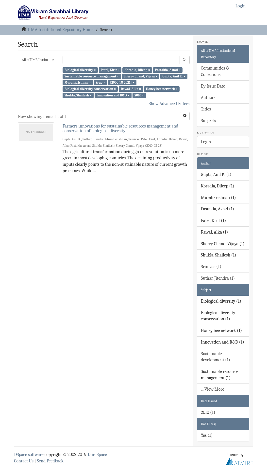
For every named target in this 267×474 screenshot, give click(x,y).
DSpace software (29, 454)
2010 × (139, 95)
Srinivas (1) (211, 266)
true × (100, 82)
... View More (212, 389)
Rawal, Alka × (131, 89)
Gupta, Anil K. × (173, 76)
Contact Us (23, 461)
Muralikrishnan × (78, 82)
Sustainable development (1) (215, 357)
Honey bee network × (162, 89)
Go (184, 60)
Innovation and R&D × (113, 95)
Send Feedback (50, 461)
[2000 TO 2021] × (122, 82)
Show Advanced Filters (169, 103)
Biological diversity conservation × (90, 89)
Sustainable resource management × (92, 76)
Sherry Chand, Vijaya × (140, 76)
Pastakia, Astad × (168, 70)
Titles (206, 109)
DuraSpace (97, 454)
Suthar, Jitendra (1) (218, 278)
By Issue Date (213, 86)
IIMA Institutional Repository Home (60, 29)
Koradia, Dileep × (137, 70)
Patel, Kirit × (110, 70)
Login (206, 142)
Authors (208, 97)
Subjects (208, 120)
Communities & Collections (215, 71)
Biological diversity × (80, 70)
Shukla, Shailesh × (78, 95)
